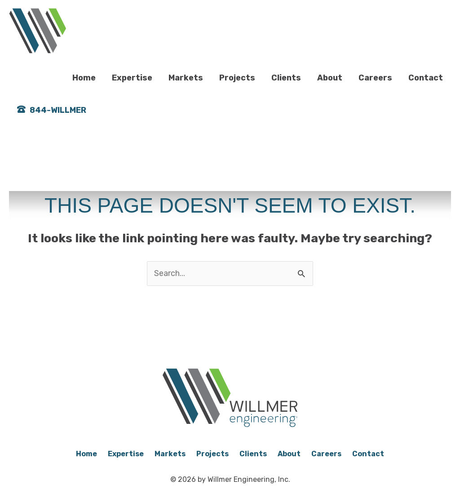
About (329, 78)
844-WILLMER (58, 111)
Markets (185, 78)
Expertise (132, 78)
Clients (286, 78)
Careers (375, 78)
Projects (237, 78)
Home (84, 78)
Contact (425, 78)
